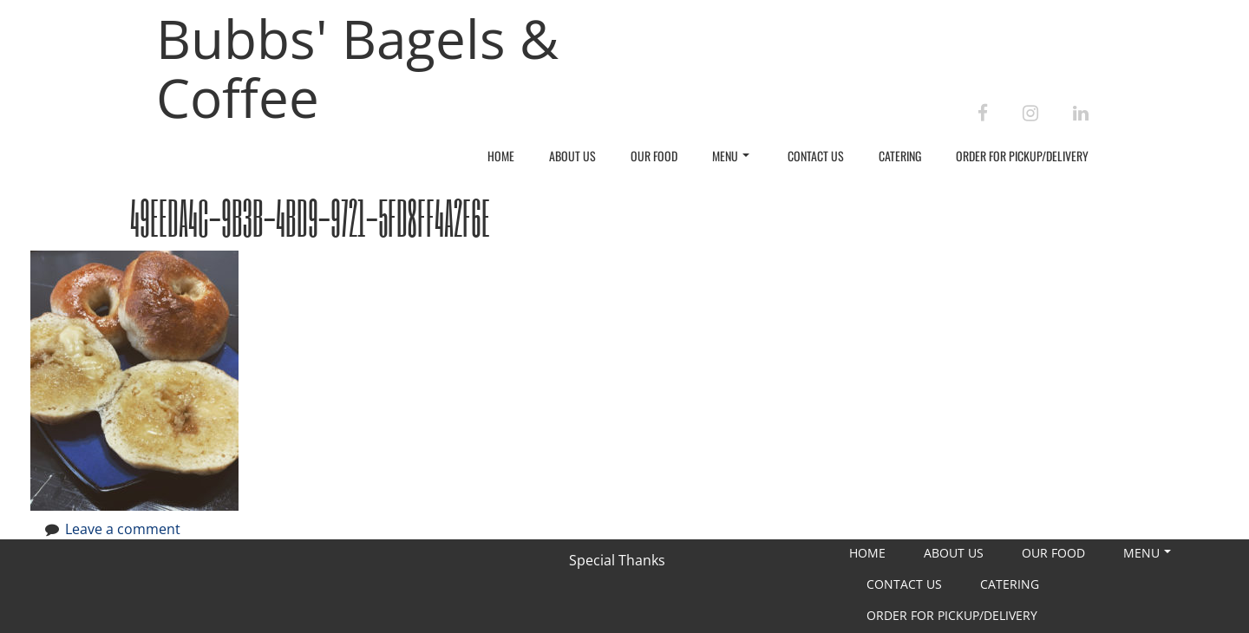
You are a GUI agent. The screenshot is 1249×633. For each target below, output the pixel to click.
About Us (572, 156)
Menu (730, 156)
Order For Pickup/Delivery (1022, 156)
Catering (900, 156)
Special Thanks (617, 560)
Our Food (654, 156)
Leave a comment (122, 528)
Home (500, 156)
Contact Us (816, 156)
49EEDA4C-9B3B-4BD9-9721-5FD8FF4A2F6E (310, 217)
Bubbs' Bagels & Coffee (357, 68)
